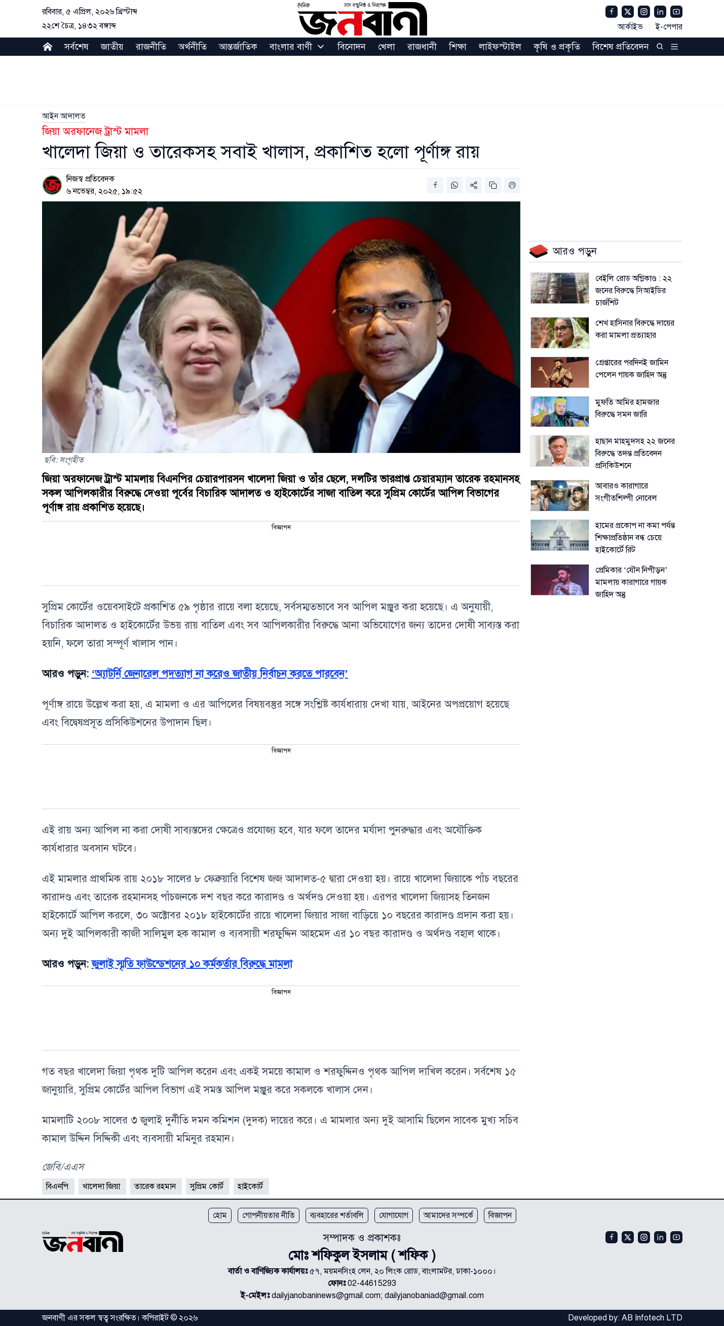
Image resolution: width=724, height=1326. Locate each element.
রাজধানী (422, 46)
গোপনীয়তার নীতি (268, 1215)
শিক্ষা (458, 46)
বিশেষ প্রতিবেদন (620, 46)
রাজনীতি (151, 46)
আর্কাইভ (630, 27)
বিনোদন (351, 46)
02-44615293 (372, 1283)
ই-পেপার (669, 27)
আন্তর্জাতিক (238, 46)
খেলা (386, 46)
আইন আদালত (64, 116)
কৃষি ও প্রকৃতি (557, 46)
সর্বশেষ (76, 46)
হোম (220, 1215)
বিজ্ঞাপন (500, 1215)
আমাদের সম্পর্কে (448, 1215)
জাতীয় (112, 46)
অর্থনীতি (192, 46)
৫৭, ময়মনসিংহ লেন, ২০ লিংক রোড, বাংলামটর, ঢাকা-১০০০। (403, 1271)
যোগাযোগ (393, 1215)
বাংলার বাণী (291, 46)
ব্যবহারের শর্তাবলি (337, 1215)
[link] (64, 116)
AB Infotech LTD (652, 1318)
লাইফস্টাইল (500, 46)
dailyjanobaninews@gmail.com (326, 1295)
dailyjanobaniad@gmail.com (434, 1295)
